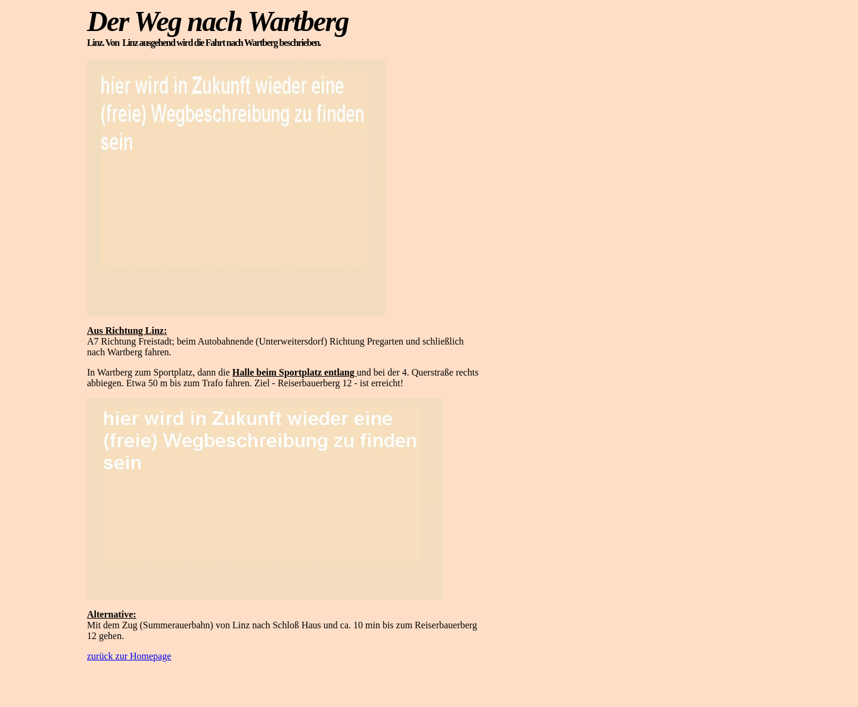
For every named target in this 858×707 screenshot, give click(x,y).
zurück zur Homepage (129, 656)
